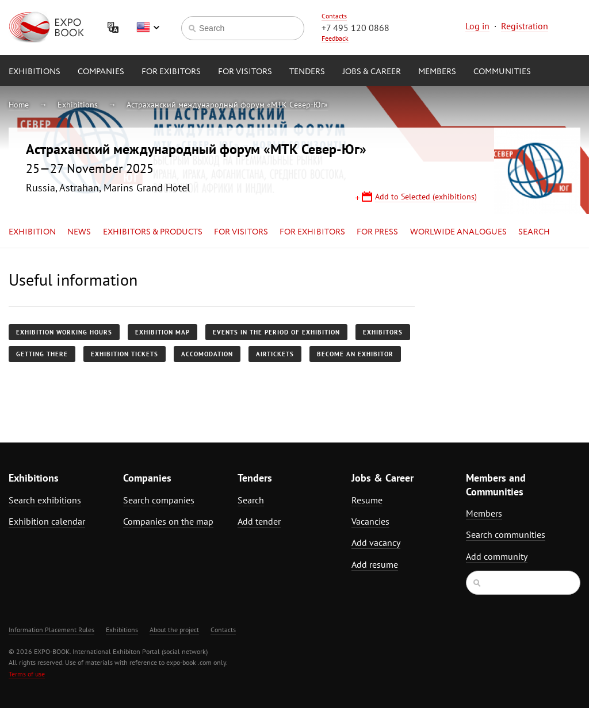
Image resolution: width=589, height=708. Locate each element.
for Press (377, 232)
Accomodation (207, 354)
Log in (477, 26)
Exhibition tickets (124, 354)
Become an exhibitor (355, 354)
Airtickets (275, 354)
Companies (101, 72)
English (148, 27)
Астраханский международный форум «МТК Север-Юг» (227, 104)
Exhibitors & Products (152, 232)
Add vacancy (375, 542)
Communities (502, 72)
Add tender (259, 521)
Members (437, 72)
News (79, 232)
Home (19, 104)
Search (534, 232)
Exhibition (32, 232)
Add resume (374, 564)
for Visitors (245, 72)
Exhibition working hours (64, 332)
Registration (524, 26)
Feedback (335, 38)
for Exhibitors (312, 232)
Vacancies (370, 521)
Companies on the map (168, 521)
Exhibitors (383, 332)
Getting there (42, 354)
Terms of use (27, 673)
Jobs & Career (371, 72)
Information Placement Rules (51, 629)
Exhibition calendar (47, 521)
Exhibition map (162, 332)
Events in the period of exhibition (276, 332)
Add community (496, 556)
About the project (174, 629)
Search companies (158, 500)
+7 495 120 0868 (355, 27)
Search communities (505, 534)
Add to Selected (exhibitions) (426, 196)
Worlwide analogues (458, 232)
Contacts (334, 15)
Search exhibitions (45, 500)
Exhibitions (34, 72)
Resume (367, 500)
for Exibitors (171, 72)
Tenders (307, 72)
